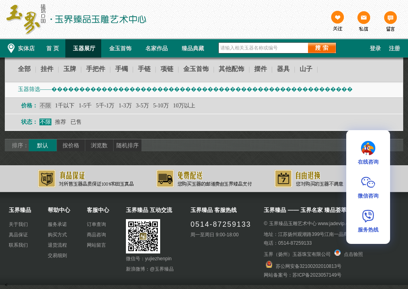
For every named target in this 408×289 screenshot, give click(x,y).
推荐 (60, 122)
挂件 (47, 68)
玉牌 (69, 68)
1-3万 (125, 106)
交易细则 (57, 255)
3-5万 (142, 106)
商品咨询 (96, 235)
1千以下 (65, 106)
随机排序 (127, 145)
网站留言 (96, 245)
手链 (144, 68)
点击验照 (348, 254)
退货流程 (57, 245)
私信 (364, 22)
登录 (375, 48)
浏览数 (99, 145)
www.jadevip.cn (334, 223)
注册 (394, 48)
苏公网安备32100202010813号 (308, 266)
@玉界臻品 (162, 269)
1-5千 (85, 106)
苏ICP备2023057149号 (316, 275)
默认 (42, 145)
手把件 (95, 68)
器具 (283, 68)
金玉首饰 (196, 68)
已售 (76, 122)
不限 (45, 106)
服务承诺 (57, 224)
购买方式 (57, 235)
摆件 (260, 68)
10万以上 (184, 106)
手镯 (121, 68)
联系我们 (18, 245)
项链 (167, 68)
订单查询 (96, 224)
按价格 (71, 145)
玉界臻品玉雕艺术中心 (293, 223)
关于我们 (18, 224)
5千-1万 (105, 106)
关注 (337, 22)
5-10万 (161, 106)
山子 (306, 68)
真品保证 (18, 235)
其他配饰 (231, 68)
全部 (24, 68)
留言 (390, 22)
